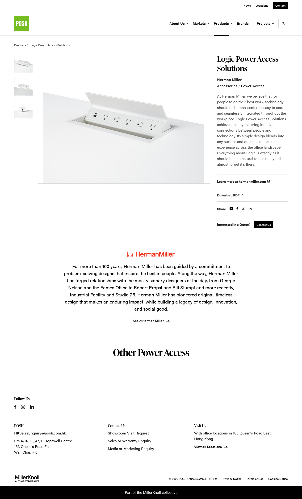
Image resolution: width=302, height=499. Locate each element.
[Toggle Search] (283, 23)
